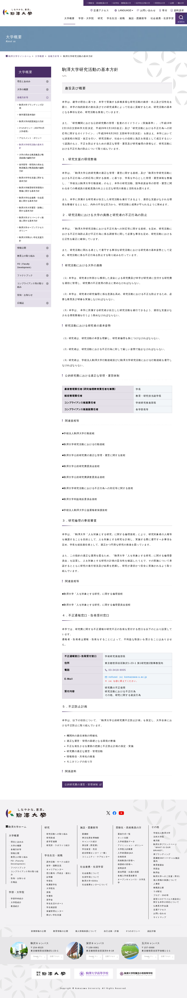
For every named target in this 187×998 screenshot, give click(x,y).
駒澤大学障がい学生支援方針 (31, 239)
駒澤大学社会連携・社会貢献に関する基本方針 (31, 199)
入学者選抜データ (126, 840)
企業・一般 (177, 3)
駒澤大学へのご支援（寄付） (167, 876)
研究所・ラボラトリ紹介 (58, 844)
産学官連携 (51, 840)
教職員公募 (158, 888)
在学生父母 (143, 3)
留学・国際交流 (53, 864)
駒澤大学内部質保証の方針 (31, 121)
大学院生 (50, 886)
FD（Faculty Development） (24, 266)
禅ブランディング (161, 854)
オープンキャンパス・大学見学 (132, 880)
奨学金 (49, 898)
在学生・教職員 (122, 3)
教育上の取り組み (26, 256)
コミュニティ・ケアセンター (96, 856)
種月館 (156, 840)
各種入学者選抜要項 (127, 875)
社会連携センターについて (95, 883)
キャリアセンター (55, 867)
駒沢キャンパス (40, 943)
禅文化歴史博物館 (90, 837)
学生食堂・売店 (89, 848)
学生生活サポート (55, 902)
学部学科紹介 (17, 897)
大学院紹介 (16, 901)
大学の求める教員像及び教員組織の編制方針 (31, 156)
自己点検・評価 (111, 931)
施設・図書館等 (138, 20)
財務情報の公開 (40, 931)
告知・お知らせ (25, 295)
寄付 (164, 10)
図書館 (85, 833)
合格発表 (122, 856)
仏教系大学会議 (160, 906)
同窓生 (160, 3)
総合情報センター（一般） (95, 852)
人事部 (156, 884)
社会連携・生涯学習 (162, 20)
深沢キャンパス (95, 943)
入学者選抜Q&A (125, 852)
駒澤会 (156, 872)
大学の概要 (22, 89)
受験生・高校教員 (98, 3)
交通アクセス (101, 10)
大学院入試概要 (125, 848)
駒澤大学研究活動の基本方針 (31, 146)
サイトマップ (159, 917)
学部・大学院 (86, 20)
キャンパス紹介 (89, 840)
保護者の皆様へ (125, 863)
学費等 (49, 894)
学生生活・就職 (116, 20)
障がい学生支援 (53, 913)
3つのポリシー (132, 931)
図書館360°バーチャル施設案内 (166, 859)
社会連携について (90, 871)
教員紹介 (15, 904)
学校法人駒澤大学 (161, 833)
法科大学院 (158, 837)
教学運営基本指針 (27, 115)
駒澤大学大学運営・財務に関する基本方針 (31, 209)
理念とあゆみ (23, 81)
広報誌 (20, 303)
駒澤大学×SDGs (90, 879)
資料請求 (179, 10)
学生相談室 (51, 905)
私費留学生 (51, 883)
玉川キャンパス (151, 943)
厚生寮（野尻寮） (90, 844)
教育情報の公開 (61, 931)
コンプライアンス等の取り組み (30, 285)
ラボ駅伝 (157, 891)
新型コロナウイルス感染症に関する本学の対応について (167, 900)
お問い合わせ (148, 10)
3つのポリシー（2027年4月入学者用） (31, 130)
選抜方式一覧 (124, 833)
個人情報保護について (86, 931)
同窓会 (156, 869)
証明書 (49, 875)
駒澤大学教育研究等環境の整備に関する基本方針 (31, 189)
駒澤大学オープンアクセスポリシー (31, 229)
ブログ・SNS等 (161, 895)
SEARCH (181, 24)
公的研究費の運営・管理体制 (81, 784)
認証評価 (150, 931)
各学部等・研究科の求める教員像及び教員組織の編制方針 (31, 168)
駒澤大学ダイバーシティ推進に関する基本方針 (31, 219)
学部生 (49, 879)
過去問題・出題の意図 (128, 871)
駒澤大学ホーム (18, 826)
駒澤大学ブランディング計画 (31, 106)
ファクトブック (25, 275)
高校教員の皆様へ (126, 859)
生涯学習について (90, 875)
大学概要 (69, 20)
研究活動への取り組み (57, 833)
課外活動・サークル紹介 (58, 860)
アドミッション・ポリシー (130, 844)
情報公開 (21, 248)
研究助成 (50, 837)
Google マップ (37, 957)
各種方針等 (22, 97)
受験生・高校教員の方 (129, 827)
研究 (100, 20)
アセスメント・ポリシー (30, 138)
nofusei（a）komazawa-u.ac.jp (128, 677)
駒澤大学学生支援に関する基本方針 (31, 179)
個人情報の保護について (165, 880)
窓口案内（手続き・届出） (59, 871)
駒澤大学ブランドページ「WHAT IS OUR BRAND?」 (165, 847)
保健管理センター (55, 909)
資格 (48, 890)
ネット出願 (123, 837)
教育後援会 (158, 865)
